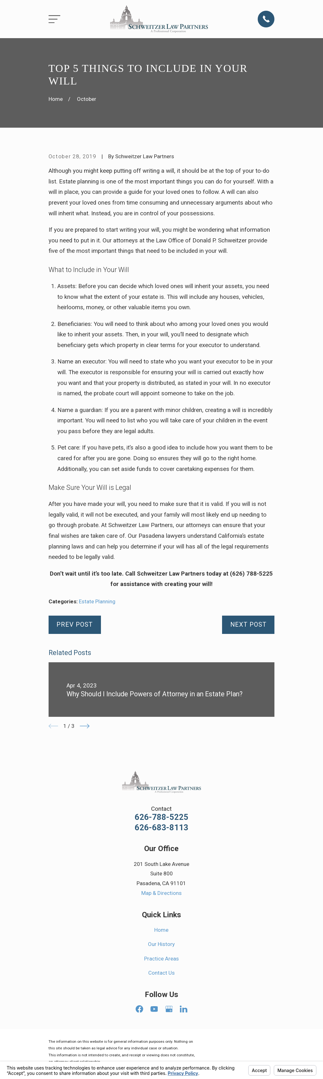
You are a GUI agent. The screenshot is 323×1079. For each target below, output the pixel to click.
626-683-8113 (161, 828)
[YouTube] (154, 1009)
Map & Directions (161, 893)
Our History (161, 944)
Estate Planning (97, 601)
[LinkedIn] (183, 1009)
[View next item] (85, 726)
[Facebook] (139, 1009)
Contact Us (161, 973)
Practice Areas (161, 958)
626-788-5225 (161, 817)
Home (161, 930)
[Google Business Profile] (169, 1009)
